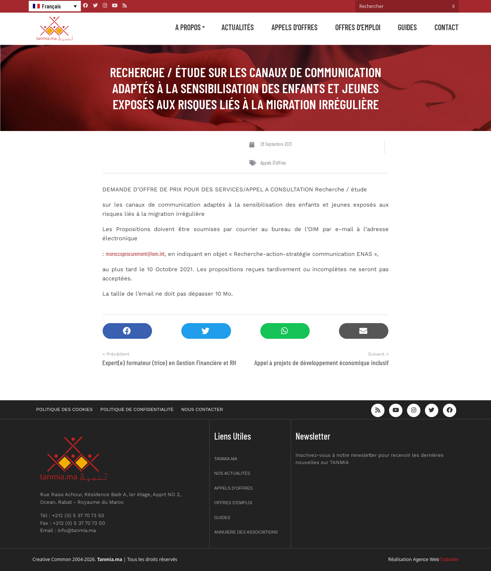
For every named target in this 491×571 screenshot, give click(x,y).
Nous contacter (202, 409)
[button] (127, 331)
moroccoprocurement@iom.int (135, 253)
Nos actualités (232, 473)
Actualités (237, 27)
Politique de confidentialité (137, 409)
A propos (188, 27)
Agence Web (426, 559)
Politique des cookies (64, 409)
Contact (446, 27)
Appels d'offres (273, 163)
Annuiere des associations (246, 532)
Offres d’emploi (357, 27)
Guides (407, 27)
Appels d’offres (294, 27)
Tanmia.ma (225, 458)
